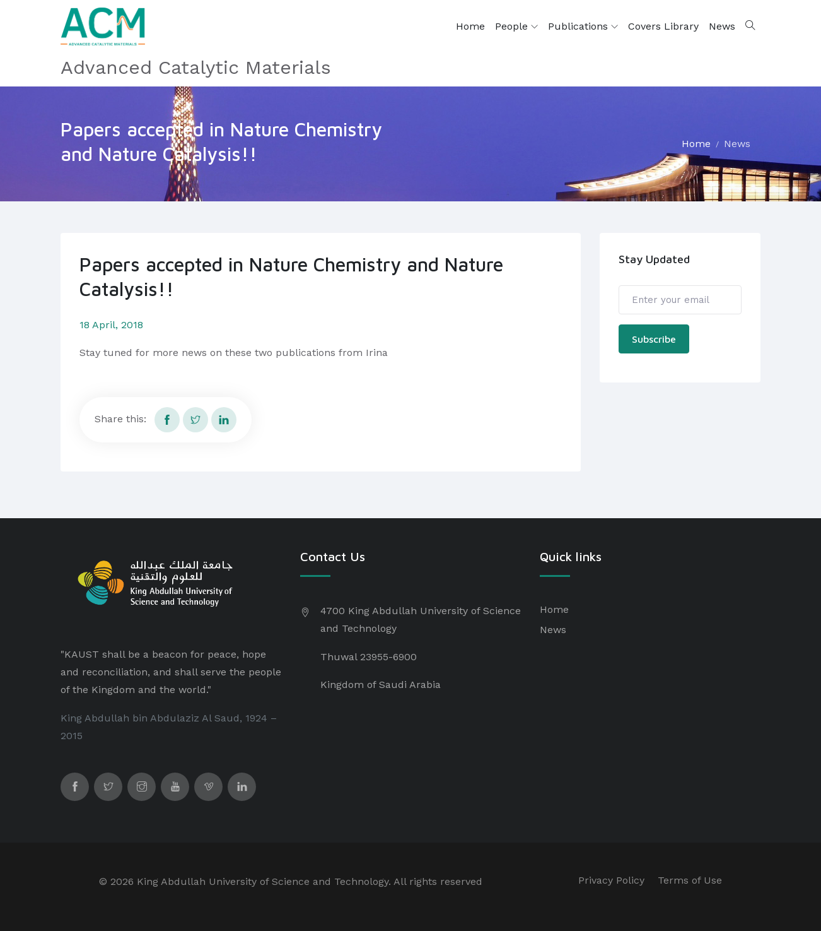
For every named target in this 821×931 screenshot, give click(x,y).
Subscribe (654, 339)
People (516, 26)
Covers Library (663, 26)
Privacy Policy (611, 880)
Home (470, 26)
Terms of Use (690, 880)
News (722, 26)
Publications (583, 26)
